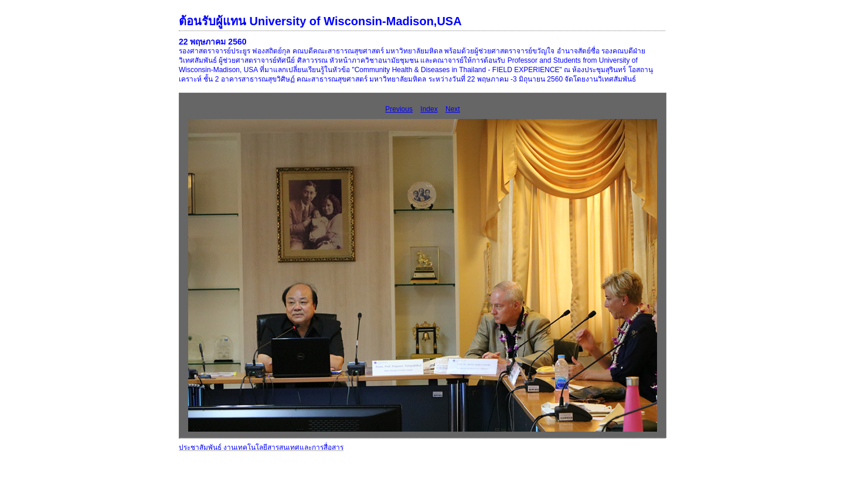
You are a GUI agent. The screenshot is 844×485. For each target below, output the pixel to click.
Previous (399, 109)
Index (428, 109)
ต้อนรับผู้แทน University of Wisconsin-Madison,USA (320, 21)
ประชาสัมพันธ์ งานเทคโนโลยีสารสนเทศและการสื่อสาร (261, 447)
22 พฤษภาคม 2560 (213, 41)
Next (452, 109)
